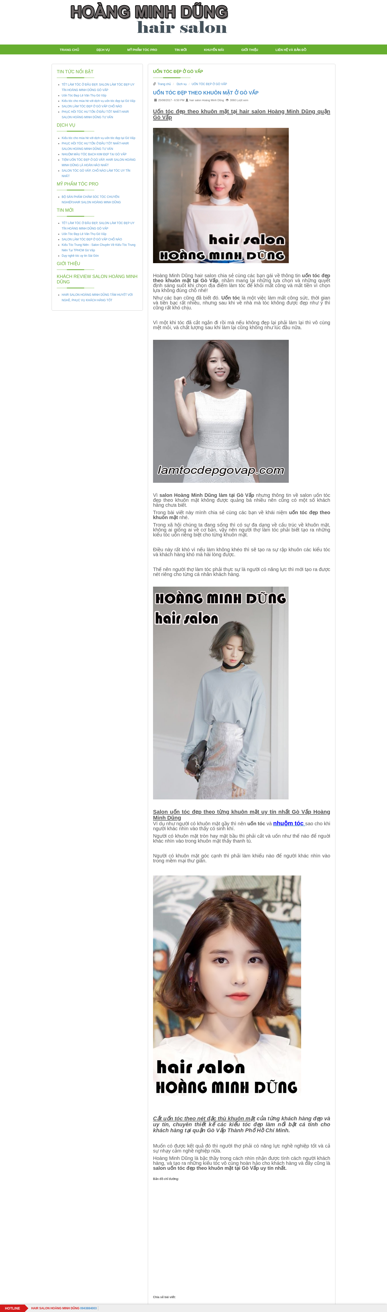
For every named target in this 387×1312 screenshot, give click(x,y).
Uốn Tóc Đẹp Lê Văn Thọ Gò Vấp (84, 95)
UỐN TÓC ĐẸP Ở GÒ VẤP (178, 71)
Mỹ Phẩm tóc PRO (142, 50)
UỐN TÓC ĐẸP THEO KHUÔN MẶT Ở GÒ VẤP (206, 92)
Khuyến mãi (214, 50)
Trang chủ (69, 50)
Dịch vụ (103, 50)
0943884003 (64, 1308)
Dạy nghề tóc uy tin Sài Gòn (80, 255)
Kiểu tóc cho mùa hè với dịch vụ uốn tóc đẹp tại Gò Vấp (98, 101)
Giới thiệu (249, 50)
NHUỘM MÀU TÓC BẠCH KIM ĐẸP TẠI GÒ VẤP (94, 154)
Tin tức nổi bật (75, 71)
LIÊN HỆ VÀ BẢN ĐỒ (290, 50)
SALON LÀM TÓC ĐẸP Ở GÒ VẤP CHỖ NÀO (92, 106)
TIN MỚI (180, 50)
